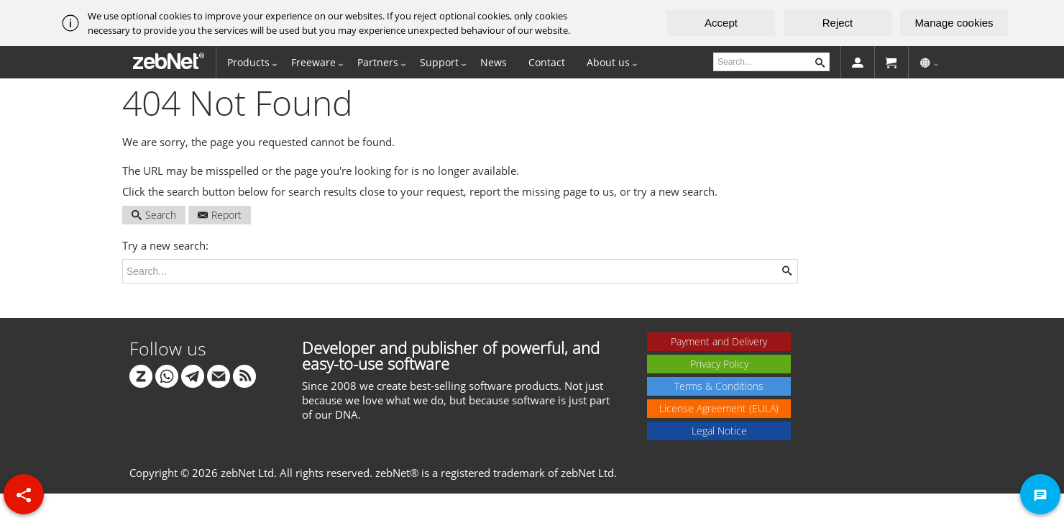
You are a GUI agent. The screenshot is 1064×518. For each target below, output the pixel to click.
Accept (721, 23)
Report (220, 215)
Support (439, 62)
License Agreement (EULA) (719, 408)
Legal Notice (719, 430)
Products (248, 62)
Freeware (313, 62)
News (493, 62)
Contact (546, 62)
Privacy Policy (719, 364)
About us (608, 62)
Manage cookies (953, 23)
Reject (837, 23)
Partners (377, 62)
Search (154, 215)
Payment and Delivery (719, 341)
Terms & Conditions (718, 386)
